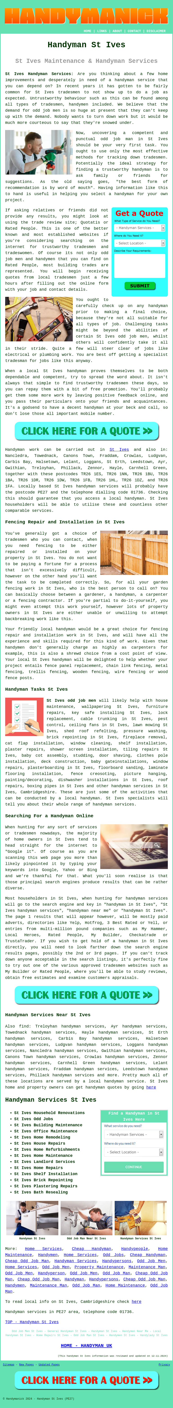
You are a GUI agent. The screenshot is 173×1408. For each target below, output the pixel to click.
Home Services (43, 1249)
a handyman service (132, 80)
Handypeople (134, 1249)
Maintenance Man (147, 1267)
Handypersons (117, 1261)
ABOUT (117, 31)
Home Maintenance (125, 1285)
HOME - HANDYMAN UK (86, 1345)
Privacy (164, 1364)
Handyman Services (76, 1261)
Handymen (47, 1255)
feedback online (136, 395)
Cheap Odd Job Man (27, 1261)
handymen (78, 104)
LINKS (102, 31)
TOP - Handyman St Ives (32, 1322)
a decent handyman (83, 407)
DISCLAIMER (156, 31)
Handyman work (22, 449)
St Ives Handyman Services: (39, 74)
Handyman (74, 1279)
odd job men (46, 110)
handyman (141, 169)
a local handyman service (113, 1081)
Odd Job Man (116, 1273)
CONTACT (134, 31)
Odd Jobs (113, 1255)
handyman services (97, 486)
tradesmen (69, 92)
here (151, 1087)
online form (94, 283)
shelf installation (142, 743)
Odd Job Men (151, 1261)
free (95, 389)
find (24, 1026)
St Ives (52, 371)
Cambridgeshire (37, 792)
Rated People (20, 265)
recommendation (22, 188)
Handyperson (51, 1273)
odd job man (116, 139)
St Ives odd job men (121, 336)
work (66, 354)
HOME (87, 31)
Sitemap (8, 1364)
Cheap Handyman (91, 1249)
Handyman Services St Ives (50, 1100)
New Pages (26, 1364)
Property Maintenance (99, 1267)
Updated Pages (49, 1364)
